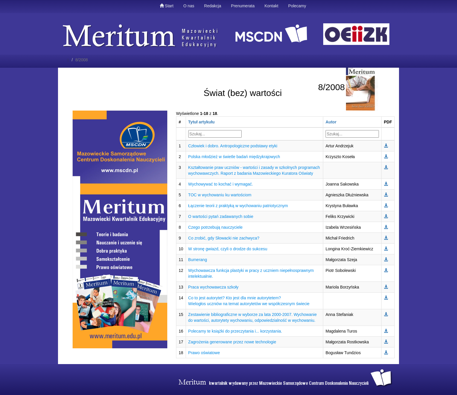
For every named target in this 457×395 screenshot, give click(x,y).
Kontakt (271, 6)
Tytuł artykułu (201, 122)
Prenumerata (243, 6)
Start (166, 6)
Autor (331, 122)
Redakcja (212, 6)
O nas (188, 6)
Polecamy (297, 6)
